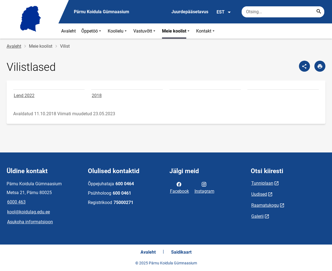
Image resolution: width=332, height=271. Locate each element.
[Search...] (318, 12)
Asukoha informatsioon (30, 221)
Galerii (257, 216)
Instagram (204, 187)
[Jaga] (304, 66)
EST (224, 12)
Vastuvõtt (144, 31)
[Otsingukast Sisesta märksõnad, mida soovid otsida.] (283, 11)
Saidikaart (181, 252)
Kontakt (206, 31)
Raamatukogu (265, 205)
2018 (97, 95)
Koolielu (118, 31)
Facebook (179, 187)
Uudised (259, 194)
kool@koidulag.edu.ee (28, 211)
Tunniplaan (262, 183)
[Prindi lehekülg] (319, 66)
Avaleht (68, 31)
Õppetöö (91, 31)
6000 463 (16, 202)
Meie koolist (176, 31)
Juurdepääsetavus (189, 11)
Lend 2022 (24, 95)
